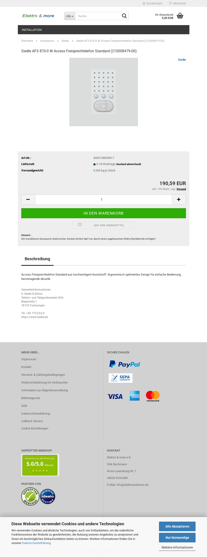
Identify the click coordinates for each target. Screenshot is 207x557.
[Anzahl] (103, 199)
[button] (28, 199)
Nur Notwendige (177, 537)
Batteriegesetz (30, 398)
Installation (32, 30)
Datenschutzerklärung (36, 543)
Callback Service (32, 421)
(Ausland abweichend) (128, 164)
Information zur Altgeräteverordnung (44, 390)
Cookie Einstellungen (34, 428)
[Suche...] (69, 16)
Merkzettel (177, 3)
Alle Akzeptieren (177, 526)
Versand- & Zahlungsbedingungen (43, 374)
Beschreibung (37, 258)
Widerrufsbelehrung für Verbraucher (44, 382)
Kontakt (26, 367)
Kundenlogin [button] (152, 3)
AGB (24, 405)
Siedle (182, 59)
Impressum (28, 359)
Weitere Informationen (177, 547)
